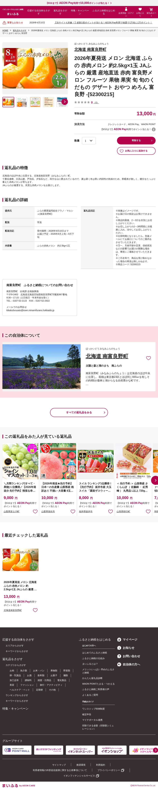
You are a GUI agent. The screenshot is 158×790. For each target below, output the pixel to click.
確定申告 (86, 714)
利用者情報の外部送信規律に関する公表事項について (60, 770)
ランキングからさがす (17, 695)
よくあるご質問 (90, 695)
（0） (96, 102)
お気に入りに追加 (148, 357)
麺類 (65, 675)
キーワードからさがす (17, 651)
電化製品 (61, 680)
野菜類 (66, 670)
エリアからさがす (15, 645)
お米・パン (38, 670)
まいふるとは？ (90, 663)
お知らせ (125, 647)
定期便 (39, 689)
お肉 (12, 670)
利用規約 (100, 765)
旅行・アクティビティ (51, 685)
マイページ (127, 639)
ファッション (27, 685)
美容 (12, 685)
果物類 (54, 670)
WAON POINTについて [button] (154, 129)
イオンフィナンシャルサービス (79, 775)
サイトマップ (59, 765)
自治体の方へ (128, 664)
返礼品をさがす (60, 12)
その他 (52, 689)
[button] (64, 101)
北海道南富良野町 (13, 610)
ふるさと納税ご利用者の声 (95, 689)
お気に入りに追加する (134, 151)
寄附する (136, 140)
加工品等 (14, 680)
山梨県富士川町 (11, 511)
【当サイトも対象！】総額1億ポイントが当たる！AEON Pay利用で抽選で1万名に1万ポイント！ (103, 22)
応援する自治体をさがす (38, 12)
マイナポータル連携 (92, 720)
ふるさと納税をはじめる (104, 12)
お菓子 (54, 675)
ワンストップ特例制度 (93, 708)
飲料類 (41, 675)
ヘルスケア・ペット (20, 689)
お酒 (29, 675)
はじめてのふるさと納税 (94, 652)
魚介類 (23, 670)
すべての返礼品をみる (79, 412)
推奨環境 (80, 765)
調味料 (28, 680)
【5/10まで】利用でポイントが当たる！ (77, 3)
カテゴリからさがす (16, 665)
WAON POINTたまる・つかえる (98, 683)
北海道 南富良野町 (90, 49)
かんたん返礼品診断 (92, 678)
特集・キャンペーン (80, 12)
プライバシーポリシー (109, 770)
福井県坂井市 (86, 511)
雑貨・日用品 (44, 680)
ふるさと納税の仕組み (93, 658)
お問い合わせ (128, 656)
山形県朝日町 (123, 511)
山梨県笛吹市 (48, 511)
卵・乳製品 (15, 675)
